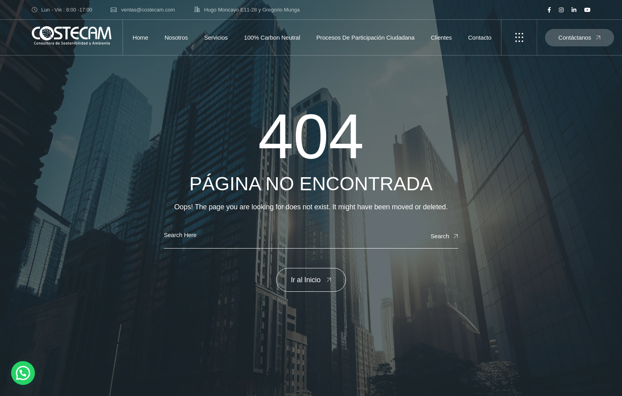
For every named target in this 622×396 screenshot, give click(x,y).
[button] (23, 373)
